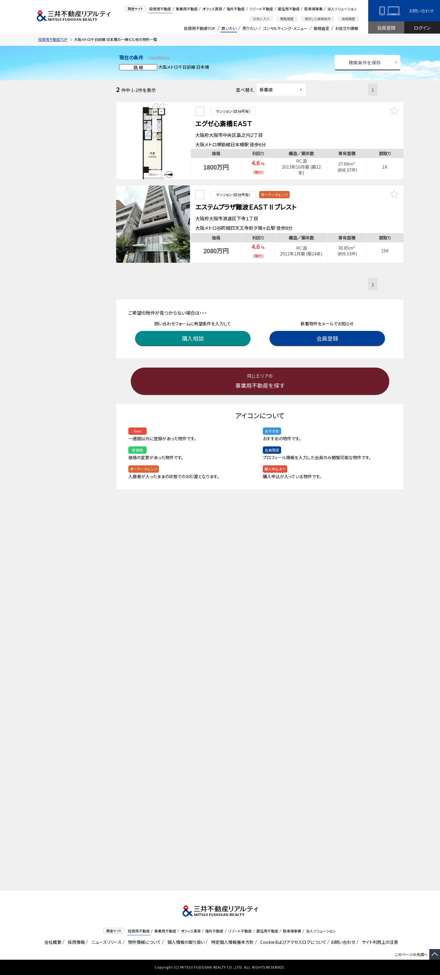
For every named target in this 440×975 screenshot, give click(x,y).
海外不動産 (235, 8)
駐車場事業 (313, 8)
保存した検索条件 (318, 18)
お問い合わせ (421, 11)
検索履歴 (348, 18)
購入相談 (194, 331)
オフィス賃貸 (212, 8)
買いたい (229, 28)
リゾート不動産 (261, 8)
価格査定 (321, 28)
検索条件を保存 (365, 62)
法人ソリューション (342, 8)
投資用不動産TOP (199, 28)
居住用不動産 (289, 8)
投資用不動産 (160, 8)
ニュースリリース (105, 942)
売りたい (249, 28)
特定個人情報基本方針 (231, 942)
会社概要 (51, 942)
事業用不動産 (187, 8)
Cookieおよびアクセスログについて (292, 942)
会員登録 (386, 27)
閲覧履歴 (287, 18)
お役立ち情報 (346, 28)
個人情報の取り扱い (185, 942)
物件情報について (143, 942)
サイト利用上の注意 (379, 942)
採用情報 (75, 942)
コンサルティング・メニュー (285, 28)
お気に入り (261, 18)
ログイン (422, 27)
